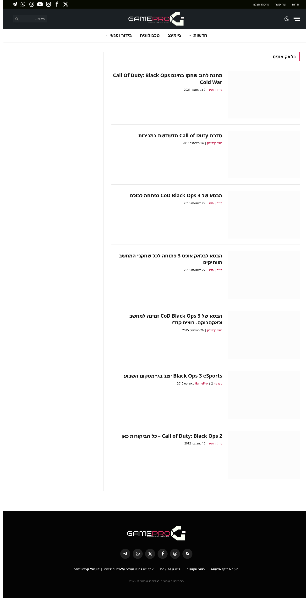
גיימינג (171, 35)
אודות (292, 4)
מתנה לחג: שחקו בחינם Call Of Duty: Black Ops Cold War (164, 78)
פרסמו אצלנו (257, 4)
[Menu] (293, 18)
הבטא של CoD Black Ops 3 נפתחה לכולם (173, 195)
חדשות (197, 35)
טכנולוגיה (146, 35)
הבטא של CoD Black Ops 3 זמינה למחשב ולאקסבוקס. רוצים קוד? (172, 319)
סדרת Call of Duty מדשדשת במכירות (177, 135)
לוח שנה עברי (167, 569)
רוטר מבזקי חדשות (221, 569)
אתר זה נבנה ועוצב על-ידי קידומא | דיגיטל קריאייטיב (111, 569)
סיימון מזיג (212, 90)
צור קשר (277, 4)
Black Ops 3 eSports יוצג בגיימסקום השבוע (169, 375)
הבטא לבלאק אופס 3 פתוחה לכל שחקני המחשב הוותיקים (167, 259)
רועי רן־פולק (211, 143)
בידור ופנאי (117, 35)
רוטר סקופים (192, 569)
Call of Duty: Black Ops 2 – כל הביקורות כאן (168, 435)
